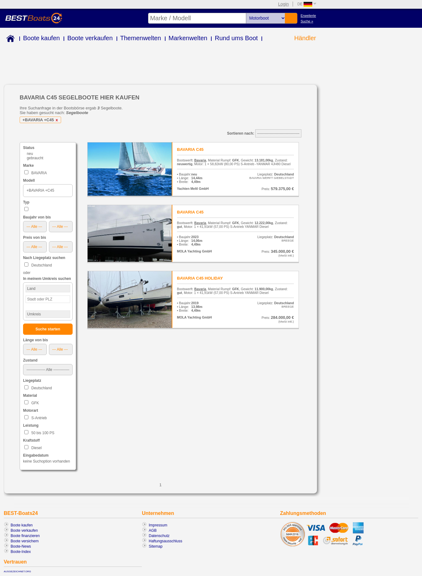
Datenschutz (159, 536)
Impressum (158, 525)
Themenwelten (140, 38)
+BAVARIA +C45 (41, 120)
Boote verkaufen (90, 38)
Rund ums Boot (236, 38)
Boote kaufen (41, 38)
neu (30, 153)
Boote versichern (25, 541)
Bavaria (200, 160)
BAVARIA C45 (190, 149)
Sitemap (155, 546)
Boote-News (21, 546)
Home (9, 39)
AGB (152, 530)
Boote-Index (21, 552)
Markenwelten (188, 38)
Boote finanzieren (25, 536)
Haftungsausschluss (165, 541)
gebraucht (35, 158)
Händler (305, 38)
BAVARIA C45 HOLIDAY (200, 278)
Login (283, 4)
